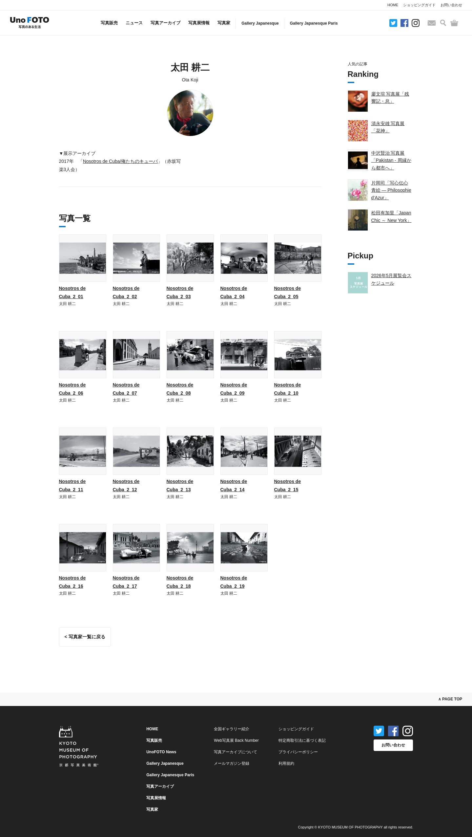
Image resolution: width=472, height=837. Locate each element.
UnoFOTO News (161, 752)
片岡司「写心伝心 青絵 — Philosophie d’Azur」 (391, 190)
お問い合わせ (451, 5)
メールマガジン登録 (231, 763)
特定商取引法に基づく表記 (302, 740)
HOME (392, 5)
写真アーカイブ (165, 23)
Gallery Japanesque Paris (314, 23)
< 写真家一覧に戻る (85, 636)
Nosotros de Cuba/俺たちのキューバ (120, 161)
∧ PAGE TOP (450, 699)
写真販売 (109, 23)
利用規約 (286, 763)
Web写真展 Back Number (236, 740)
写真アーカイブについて (235, 752)
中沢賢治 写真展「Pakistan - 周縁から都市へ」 (391, 160)
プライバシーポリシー (298, 752)
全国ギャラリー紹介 (231, 729)
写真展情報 (199, 23)
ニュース (134, 23)
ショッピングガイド (419, 5)
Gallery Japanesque (259, 23)
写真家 (223, 23)
